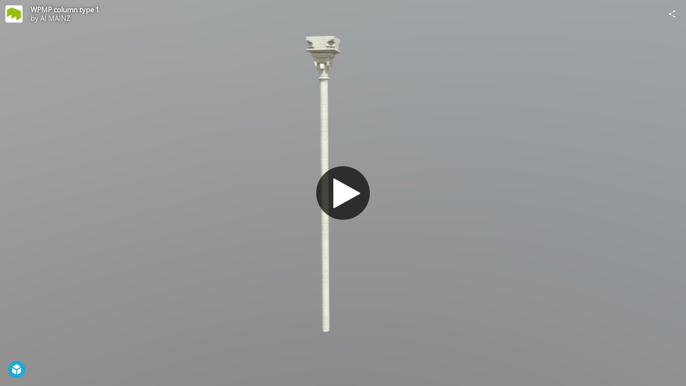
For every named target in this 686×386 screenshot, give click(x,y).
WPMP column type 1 (65, 9)
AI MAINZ (55, 18)
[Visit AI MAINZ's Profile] (14, 14)
